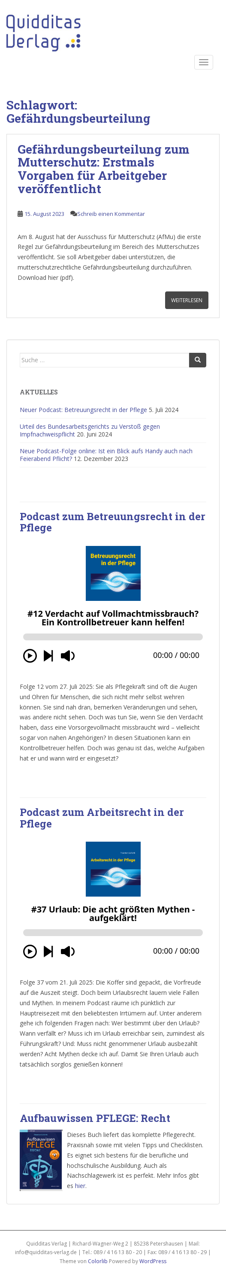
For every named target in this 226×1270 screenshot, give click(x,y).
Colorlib (98, 1261)
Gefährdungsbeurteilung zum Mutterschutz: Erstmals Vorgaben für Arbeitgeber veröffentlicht (104, 169)
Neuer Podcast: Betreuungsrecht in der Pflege (83, 410)
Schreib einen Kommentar (111, 214)
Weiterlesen (186, 300)
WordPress (152, 1261)
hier (80, 1186)
